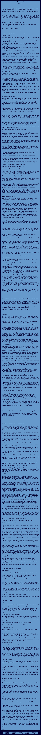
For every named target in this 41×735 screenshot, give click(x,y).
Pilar (21, 3)
